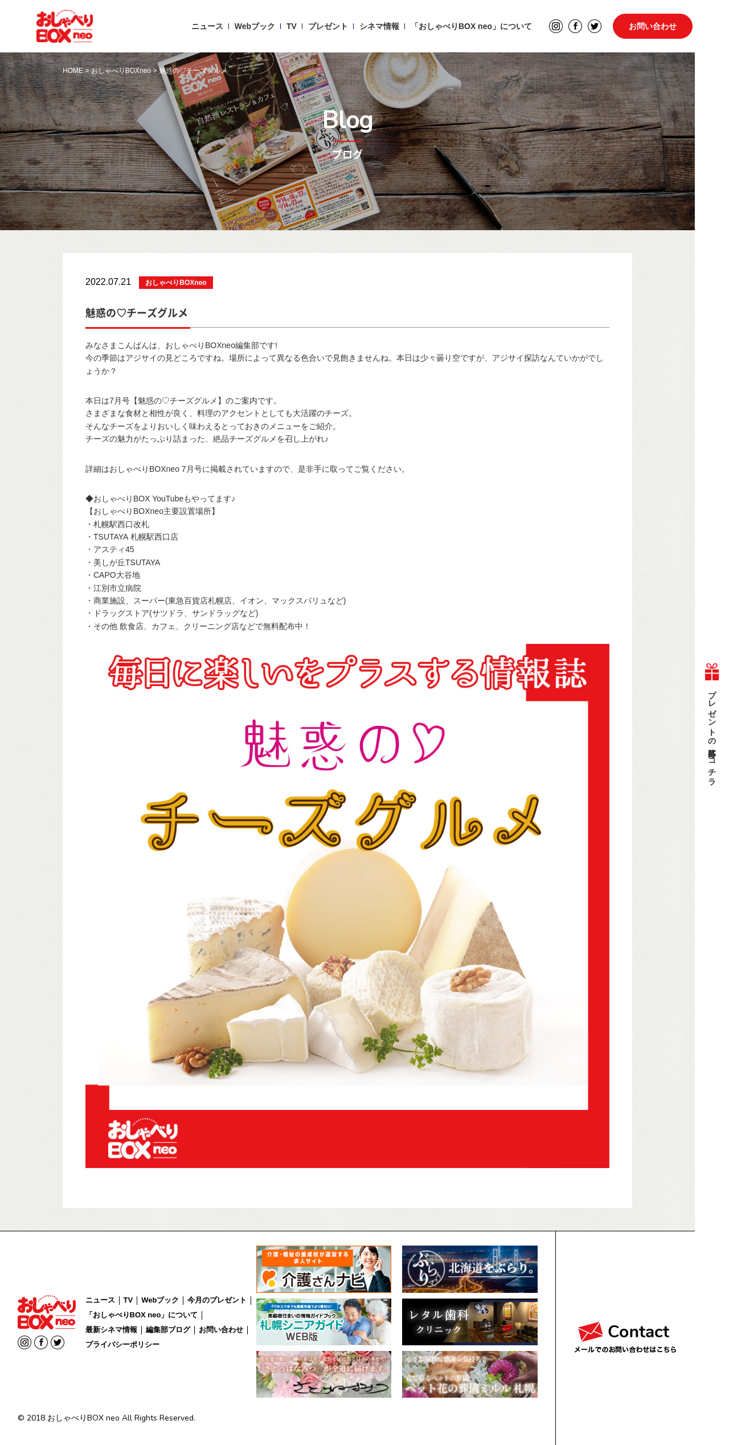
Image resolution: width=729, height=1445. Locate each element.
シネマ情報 (379, 26)
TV (291, 26)
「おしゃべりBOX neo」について (471, 26)
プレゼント (328, 26)
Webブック (255, 26)
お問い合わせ (653, 26)
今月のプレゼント (217, 1300)
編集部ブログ (168, 1329)
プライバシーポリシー (122, 1344)
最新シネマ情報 (111, 1329)
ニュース (207, 26)
